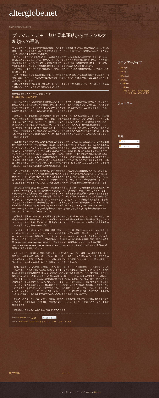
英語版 (16, 97)
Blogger (97, 392)
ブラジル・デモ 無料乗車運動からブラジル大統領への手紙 (135, 92)
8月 (124, 83)
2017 (123, 68)
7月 (124, 87)
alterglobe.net (33, 13)
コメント (124, 146)
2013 (123, 80)
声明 (69, 321)
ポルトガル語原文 (28, 97)
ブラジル (62, 321)
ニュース (54, 321)
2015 (123, 76)
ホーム (66, 373)
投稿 (122, 141)
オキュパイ (44, 321)
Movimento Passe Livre (29, 321)
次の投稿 (14, 373)
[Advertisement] (60, 349)
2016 (123, 72)
